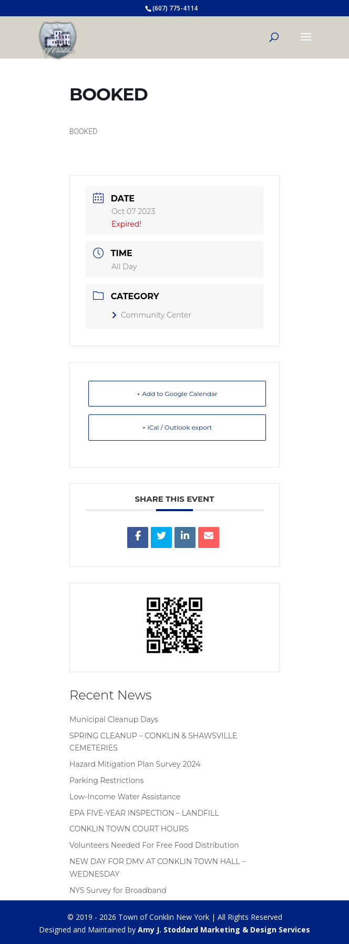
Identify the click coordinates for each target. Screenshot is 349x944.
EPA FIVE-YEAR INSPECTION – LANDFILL (144, 813)
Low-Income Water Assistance (124, 796)
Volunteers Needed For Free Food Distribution (154, 845)
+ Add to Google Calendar (177, 394)
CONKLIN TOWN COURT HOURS (129, 829)
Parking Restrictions (106, 780)
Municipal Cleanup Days (113, 719)
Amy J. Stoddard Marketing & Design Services (224, 930)
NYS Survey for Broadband (118, 890)
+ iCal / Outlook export (177, 427)
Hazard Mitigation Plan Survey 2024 (134, 764)
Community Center (151, 315)
